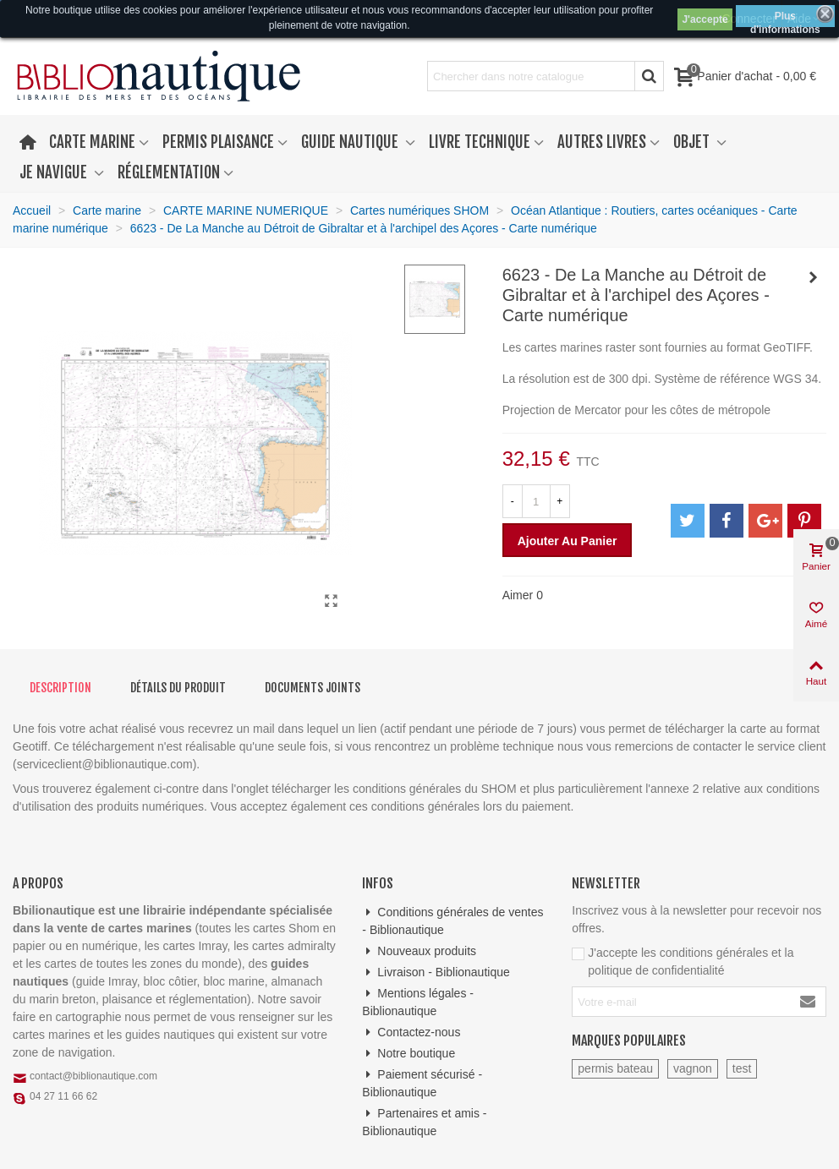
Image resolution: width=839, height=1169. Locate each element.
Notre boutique (408, 1053)
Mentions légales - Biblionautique (418, 1001)
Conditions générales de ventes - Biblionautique (452, 920)
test (742, 1068)
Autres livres (601, 142)
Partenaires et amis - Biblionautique (424, 1121)
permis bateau (615, 1068)
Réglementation (169, 172)
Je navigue (54, 172)
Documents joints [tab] (312, 687)
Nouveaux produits (419, 951)
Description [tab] (60, 687)
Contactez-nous (411, 1032)
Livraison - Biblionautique (435, 972)
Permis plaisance (218, 142)
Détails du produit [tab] (178, 687)
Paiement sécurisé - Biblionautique (422, 1082)
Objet (693, 142)
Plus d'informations (785, 18)
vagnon (692, 1068)
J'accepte (704, 19)
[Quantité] (536, 501)
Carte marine (92, 142)
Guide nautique (351, 142)
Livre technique (479, 142)
